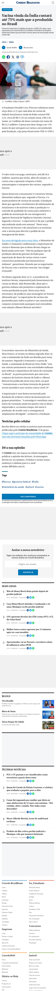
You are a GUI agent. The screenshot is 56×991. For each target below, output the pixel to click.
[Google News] (17, 58)
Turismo (4, 925)
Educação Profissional (36, 915)
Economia (5, 900)
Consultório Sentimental (10, 963)
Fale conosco (33, 922)
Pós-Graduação (34, 919)
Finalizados (32, 943)
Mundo (4, 903)
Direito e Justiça (7, 936)
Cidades (4, 891)
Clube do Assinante (8, 946)
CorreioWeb (8, 955)
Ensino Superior (34, 891)
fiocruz (7, 481)
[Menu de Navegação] (3, 3)
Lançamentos (33, 969)
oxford (30, 486)
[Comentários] (22, 58)
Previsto (32, 933)
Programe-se (6, 984)
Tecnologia (5, 922)
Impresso (7, 929)
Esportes (5, 909)
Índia (36, 481)
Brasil (11, 42)
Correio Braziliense (12, 883)
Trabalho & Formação (36, 894)
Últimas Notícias (34, 903)
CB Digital (5, 940)
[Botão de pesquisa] (53, 3)
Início (4, 42)
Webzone (5, 969)
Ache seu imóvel (34, 960)
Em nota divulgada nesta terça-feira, (20, 240)
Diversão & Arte (7, 906)
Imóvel (33, 955)
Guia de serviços (34, 975)
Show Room (33, 978)
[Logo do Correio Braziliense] (28, 2)
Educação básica (34, 887)
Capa (3, 887)
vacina (40, 486)
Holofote (5, 919)
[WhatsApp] (3, 58)
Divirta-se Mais (10, 976)
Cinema (4, 980)
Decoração (32, 981)
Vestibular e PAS (34, 909)
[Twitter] (13, 58)
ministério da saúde (13, 486)
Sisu (30, 912)
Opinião (4, 915)
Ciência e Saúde (7, 912)
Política (4, 894)
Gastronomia (6, 966)
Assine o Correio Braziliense (11, 949)
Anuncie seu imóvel (35, 963)
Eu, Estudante (36, 883)
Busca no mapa (34, 966)
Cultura (31, 906)
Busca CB (5, 943)
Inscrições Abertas (35, 940)
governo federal (22, 481)
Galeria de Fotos (34, 985)
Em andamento (34, 936)
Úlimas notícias (34, 972)
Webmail (5, 972)
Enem (31, 900)
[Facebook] (8, 58)
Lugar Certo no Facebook (37, 988)
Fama (4, 960)
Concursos (35, 926)
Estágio (31, 897)
